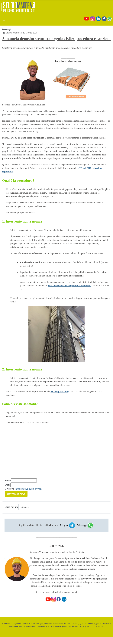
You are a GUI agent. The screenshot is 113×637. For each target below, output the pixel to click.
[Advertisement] (25, 451)
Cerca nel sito (11, 506)
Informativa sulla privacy (29, 488)
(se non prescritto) (60, 391)
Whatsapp (81, 525)
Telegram (64, 525)
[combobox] (32, 507)
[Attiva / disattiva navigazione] (4, 20)
